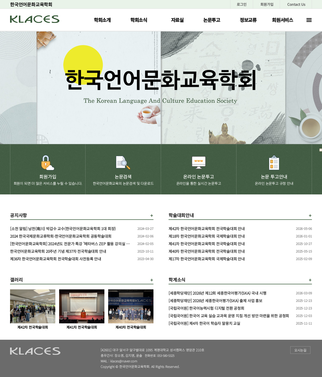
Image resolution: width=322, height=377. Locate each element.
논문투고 (211, 19)
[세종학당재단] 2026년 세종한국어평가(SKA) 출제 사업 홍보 (230, 300)
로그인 (242, 4)
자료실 (177, 19)
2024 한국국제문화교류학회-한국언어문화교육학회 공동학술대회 (71, 236)
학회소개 (102, 19)
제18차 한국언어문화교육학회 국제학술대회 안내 (230, 236)
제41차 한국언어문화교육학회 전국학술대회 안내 (230, 244)
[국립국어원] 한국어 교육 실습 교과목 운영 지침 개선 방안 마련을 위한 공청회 (230, 316)
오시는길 (300, 350)
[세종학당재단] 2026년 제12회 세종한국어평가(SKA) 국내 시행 (230, 293)
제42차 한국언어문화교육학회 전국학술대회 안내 (230, 228)
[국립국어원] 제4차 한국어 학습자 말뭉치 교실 (230, 323)
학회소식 (138, 19)
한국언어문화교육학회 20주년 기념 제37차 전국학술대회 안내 (71, 251)
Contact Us (296, 4)
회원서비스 (282, 19)
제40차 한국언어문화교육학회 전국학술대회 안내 (230, 251)
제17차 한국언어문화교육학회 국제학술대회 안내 (230, 259)
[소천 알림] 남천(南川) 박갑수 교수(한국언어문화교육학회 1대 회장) (71, 228)
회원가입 (266, 4)
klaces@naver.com (123, 361)
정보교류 (248, 19)
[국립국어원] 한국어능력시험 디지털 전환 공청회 (230, 308)
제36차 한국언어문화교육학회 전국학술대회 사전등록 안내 (71, 259)
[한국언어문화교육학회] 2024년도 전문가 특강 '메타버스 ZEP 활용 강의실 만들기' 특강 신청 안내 (71, 244)
